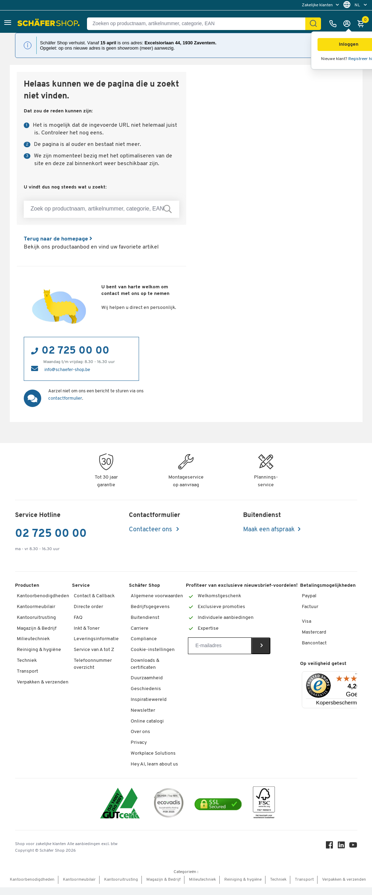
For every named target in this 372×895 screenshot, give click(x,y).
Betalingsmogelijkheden (328, 585)
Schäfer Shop (144, 585)
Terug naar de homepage (58, 239)
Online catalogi (147, 721)
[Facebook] (329, 846)
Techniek (27, 660)
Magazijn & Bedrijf (37, 628)
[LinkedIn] (341, 846)
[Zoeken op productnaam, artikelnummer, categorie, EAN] (199, 23)
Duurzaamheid (147, 678)
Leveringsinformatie (96, 639)
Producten (27, 585)
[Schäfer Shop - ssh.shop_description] (49, 23)
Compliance (144, 639)
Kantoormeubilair (36, 606)
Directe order (88, 606)
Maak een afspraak (269, 529)
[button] (7, 24)
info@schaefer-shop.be (67, 370)
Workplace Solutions (153, 753)
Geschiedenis (146, 688)
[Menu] (357, 675)
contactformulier (65, 398)
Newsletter (143, 710)
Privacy (139, 742)
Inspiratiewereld (149, 699)
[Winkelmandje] (363, 24)
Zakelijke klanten (318, 5)
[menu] (321, 5)
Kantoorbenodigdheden (43, 596)
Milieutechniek (33, 639)
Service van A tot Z (94, 649)
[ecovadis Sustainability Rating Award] (168, 804)
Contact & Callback (94, 596)
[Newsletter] (219, 645)
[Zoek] (313, 23)
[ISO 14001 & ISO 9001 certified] (120, 804)
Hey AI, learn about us (154, 764)
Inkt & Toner (87, 628)
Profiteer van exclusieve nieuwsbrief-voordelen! (242, 585)
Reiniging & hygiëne (39, 649)
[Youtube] (353, 846)
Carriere (139, 628)
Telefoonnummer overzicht (93, 664)
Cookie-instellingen (153, 649)
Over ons (140, 731)
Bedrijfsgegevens (150, 606)
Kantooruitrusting (36, 617)
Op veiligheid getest (323, 663)
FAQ (78, 617)
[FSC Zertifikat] (264, 804)
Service (81, 585)
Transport (27, 671)
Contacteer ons (151, 529)
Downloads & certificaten (145, 664)
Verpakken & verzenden (42, 682)
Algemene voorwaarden (157, 596)
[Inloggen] (349, 24)
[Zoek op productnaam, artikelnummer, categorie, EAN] (101, 209)
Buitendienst (145, 617)
